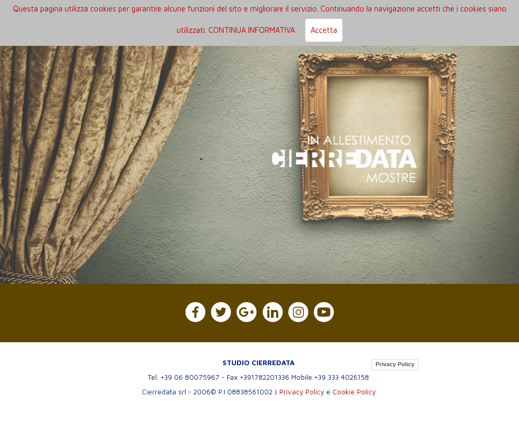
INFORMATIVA (271, 30)
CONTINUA (227, 30)
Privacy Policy (395, 364)
